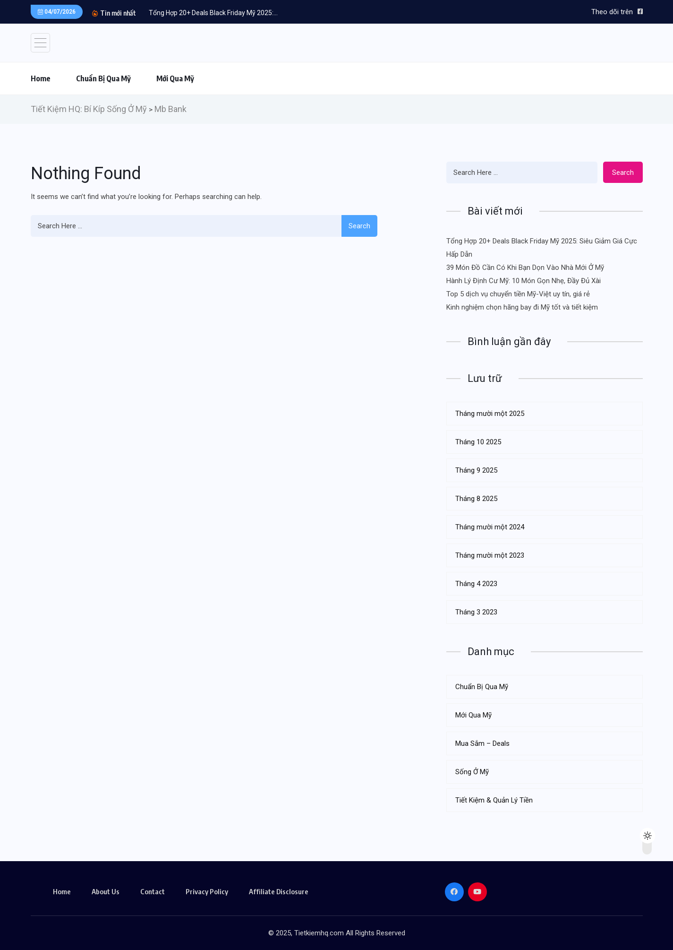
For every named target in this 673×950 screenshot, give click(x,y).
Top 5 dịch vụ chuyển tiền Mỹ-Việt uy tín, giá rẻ (518, 294)
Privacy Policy (207, 891)
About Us (105, 891)
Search (359, 226)
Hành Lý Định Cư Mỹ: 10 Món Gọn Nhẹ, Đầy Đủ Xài (523, 280)
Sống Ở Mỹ (472, 772)
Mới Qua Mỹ (175, 78)
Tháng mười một (489, 413)
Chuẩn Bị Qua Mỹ (103, 78)
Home (41, 78)
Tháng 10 (478, 442)
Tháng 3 (476, 612)
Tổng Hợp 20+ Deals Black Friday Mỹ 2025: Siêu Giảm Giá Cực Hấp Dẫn (541, 248)
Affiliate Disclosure (278, 891)
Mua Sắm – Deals (482, 743)
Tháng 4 (476, 583)
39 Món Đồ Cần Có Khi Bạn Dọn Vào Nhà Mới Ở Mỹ (525, 267)
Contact (152, 891)
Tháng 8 (476, 498)
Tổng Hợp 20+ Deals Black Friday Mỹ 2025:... (213, 13)
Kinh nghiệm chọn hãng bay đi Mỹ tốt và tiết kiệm (522, 307)
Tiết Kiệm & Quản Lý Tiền (494, 800)
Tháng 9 (476, 470)
